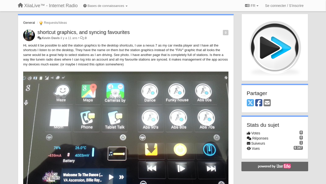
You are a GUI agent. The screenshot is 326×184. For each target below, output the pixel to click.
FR (251, 6)
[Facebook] (258, 103)
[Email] (267, 103)
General (29, 23)
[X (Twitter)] (250, 103)
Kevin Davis (51, 38)
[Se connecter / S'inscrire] (284, 5)
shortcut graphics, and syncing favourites (83, 32)
